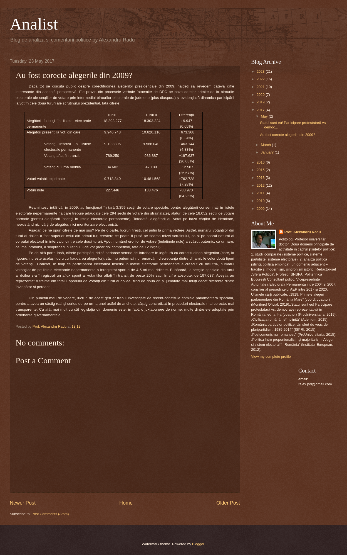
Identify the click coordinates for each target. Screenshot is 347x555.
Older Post (228, 503)
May (265, 116)
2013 (261, 178)
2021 (261, 87)
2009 (261, 208)
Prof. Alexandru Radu (302, 232)
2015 (261, 170)
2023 (261, 71)
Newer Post (23, 503)
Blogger (198, 544)
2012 (261, 185)
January (267, 152)
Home (126, 503)
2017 (261, 110)
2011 (261, 193)
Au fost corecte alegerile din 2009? (287, 135)
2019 (261, 102)
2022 (261, 79)
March (266, 145)
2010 (261, 201)
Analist (34, 24)
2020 (261, 95)
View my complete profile (271, 356)
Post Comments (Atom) (50, 514)
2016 (261, 162)
